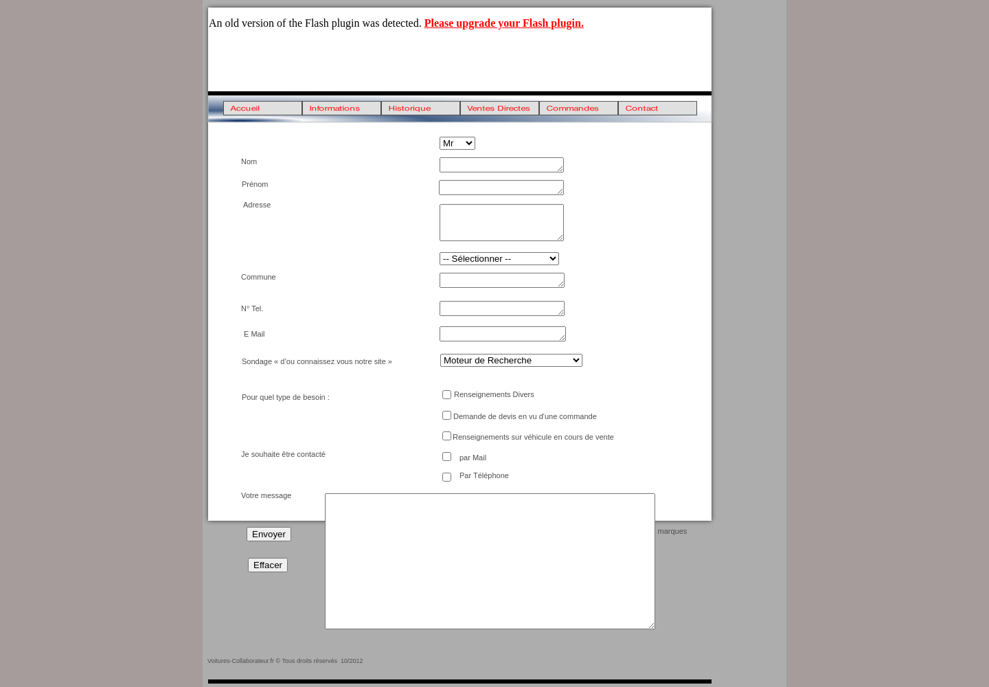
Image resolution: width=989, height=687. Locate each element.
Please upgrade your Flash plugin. (504, 23)
